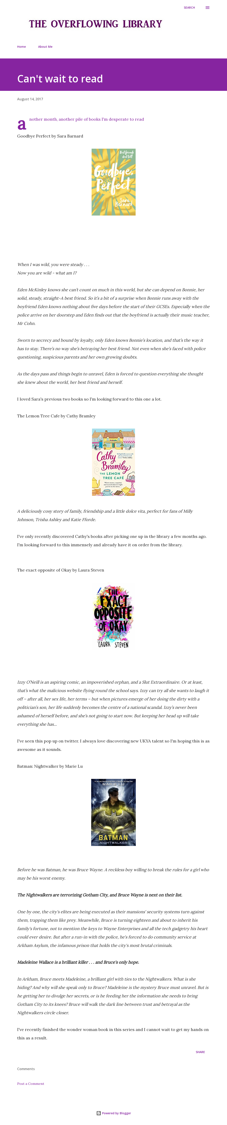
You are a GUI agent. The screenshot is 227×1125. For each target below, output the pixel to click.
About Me (45, 47)
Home (21, 47)
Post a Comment (30, 1083)
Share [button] (200, 1052)
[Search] (189, 7)
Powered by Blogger (113, 1113)
